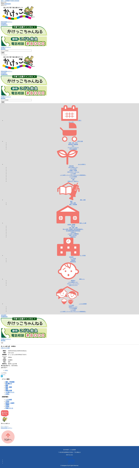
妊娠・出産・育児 (73, 142)
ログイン (10, 21)
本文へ (2, 0)
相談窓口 (73, 280)
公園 (73, 179)
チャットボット (5, 426)
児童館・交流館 (73, 170)
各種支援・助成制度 (73, 144)
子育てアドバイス (73, 285)
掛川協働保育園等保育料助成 (73, 230)
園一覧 (73, 226)
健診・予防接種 (73, 204)
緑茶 (10, 3)
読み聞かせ (8, 383)
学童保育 (73, 260)
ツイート (3, 374)
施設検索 (3, 48)
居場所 (7, 404)
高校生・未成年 (9, 403)
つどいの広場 (73, 169)
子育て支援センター (73, 167)
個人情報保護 (71, 460)
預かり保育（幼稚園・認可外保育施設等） (73, 229)
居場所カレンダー (73, 306)
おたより (73, 178)
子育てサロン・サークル (73, 172)
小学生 (7, 401)
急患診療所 (3, 23)
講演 (6, 385)
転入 (73, 146)
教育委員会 (73, 261)
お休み (6, 370)
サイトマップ (71, 463)
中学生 (7, 406)
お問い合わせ (69, 457)
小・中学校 (73, 258)
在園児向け (73, 237)
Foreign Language (14, 0)
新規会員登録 (4, 21)
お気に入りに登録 (5, 348)
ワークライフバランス (73, 147)
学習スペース (9, 408)
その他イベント (9, 392)
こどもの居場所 (73, 176)
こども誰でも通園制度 (73, 233)
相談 (6, 389)
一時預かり (73, 232)
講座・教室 (73, 203)
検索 (3, 52)
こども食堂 (73, 173)
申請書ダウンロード (6, 47)
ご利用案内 (7, 0)
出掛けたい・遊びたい (73, 181)
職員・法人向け (73, 235)
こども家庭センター (73, 282)
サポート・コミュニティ (73, 283)
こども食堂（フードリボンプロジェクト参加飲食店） (73, 175)
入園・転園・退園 (73, 227)
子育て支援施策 (73, 149)
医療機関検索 (4, 25)
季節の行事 (8, 390)
